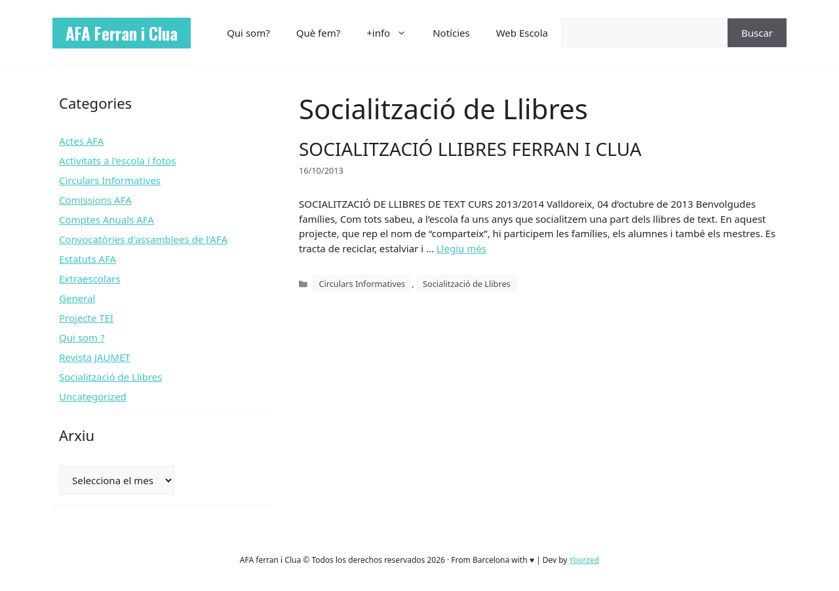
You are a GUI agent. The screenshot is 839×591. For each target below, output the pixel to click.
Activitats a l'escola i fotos (117, 160)
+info (393, 32)
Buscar (757, 32)
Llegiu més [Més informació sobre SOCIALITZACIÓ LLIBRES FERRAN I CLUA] (461, 248)
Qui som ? (81, 337)
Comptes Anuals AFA (106, 219)
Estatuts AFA (87, 258)
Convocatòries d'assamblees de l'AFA (143, 239)
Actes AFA (81, 140)
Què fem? (318, 32)
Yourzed (585, 559)
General (77, 298)
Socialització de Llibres (467, 284)
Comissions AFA (95, 199)
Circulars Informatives (362, 284)
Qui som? (248, 32)
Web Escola (522, 32)
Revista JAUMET (94, 357)
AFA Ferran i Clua (122, 33)
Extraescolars (90, 278)
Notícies (451, 32)
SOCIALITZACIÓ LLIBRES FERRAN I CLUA (470, 148)
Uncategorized (93, 396)
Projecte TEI (86, 317)
